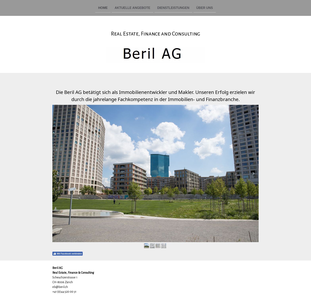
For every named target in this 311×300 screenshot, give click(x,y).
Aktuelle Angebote (132, 7)
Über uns (204, 7)
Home (103, 7)
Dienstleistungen (173, 7)
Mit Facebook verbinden (67, 253)
